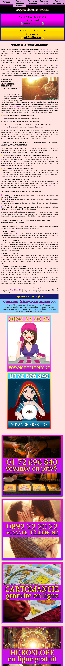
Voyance (6, 2)
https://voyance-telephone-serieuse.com (32, 638)
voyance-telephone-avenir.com (31, 653)
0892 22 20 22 (48, 50)
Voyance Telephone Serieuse (32, 10)
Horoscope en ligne (45, 1)
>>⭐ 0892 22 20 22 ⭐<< (29, 297)
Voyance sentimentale (58, 1)
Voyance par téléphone (32, 1)
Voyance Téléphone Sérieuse (19, 2)
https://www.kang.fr (14, 653)
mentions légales (43, 659)
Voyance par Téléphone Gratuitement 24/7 (29, 302)
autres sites (54, 659)
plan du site (33, 659)
